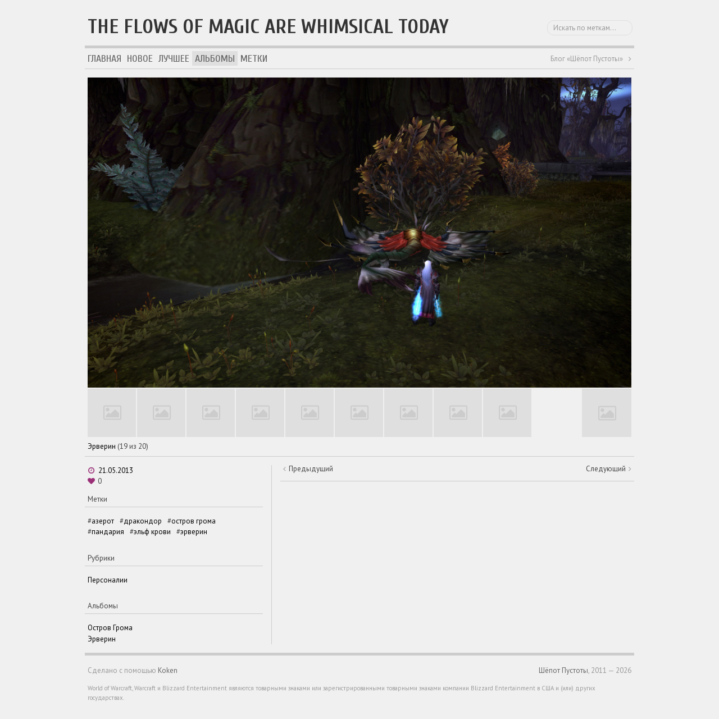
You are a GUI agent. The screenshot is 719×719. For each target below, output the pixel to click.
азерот (103, 521)
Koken (168, 670)
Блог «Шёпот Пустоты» (586, 58)
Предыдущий (311, 468)
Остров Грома (110, 627)
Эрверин (102, 446)
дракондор (143, 521)
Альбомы (215, 59)
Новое (140, 59)
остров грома (193, 521)
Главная (104, 59)
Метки (253, 59)
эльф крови (152, 531)
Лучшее (173, 59)
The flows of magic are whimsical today (268, 26)
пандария (108, 531)
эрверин (193, 531)
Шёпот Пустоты (563, 670)
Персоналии (108, 580)
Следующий (606, 468)
